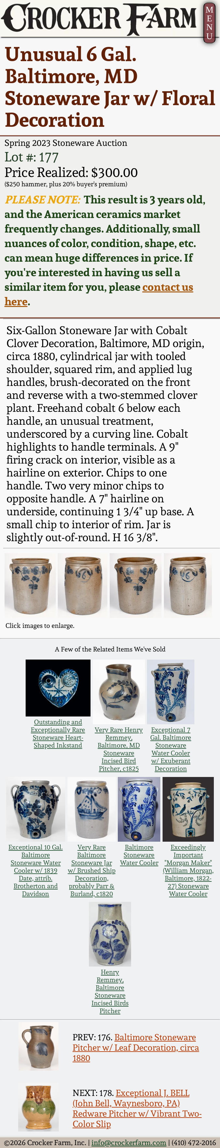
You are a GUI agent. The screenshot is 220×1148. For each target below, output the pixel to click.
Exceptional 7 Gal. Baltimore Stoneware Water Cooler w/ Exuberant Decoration (170, 749)
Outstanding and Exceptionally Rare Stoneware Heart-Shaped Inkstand (58, 733)
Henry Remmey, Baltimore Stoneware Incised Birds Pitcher (110, 991)
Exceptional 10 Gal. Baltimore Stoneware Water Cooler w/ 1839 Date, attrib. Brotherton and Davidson (35, 870)
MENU (209, 23)
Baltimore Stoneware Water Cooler (139, 855)
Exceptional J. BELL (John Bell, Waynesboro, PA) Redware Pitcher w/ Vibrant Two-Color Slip (137, 1108)
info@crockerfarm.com (129, 1142)
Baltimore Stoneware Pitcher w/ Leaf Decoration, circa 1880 (136, 1047)
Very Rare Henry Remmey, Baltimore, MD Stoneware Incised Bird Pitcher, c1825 (119, 749)
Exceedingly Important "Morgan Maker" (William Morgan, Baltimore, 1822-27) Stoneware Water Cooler (188, 870)
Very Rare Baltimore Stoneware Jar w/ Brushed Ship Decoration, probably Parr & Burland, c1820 (92, 870)
